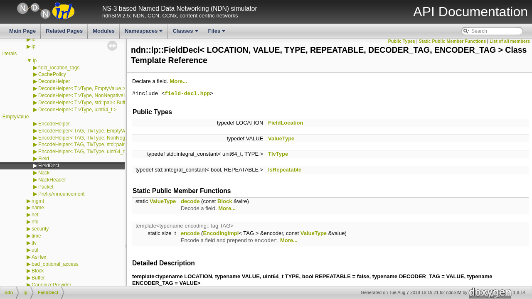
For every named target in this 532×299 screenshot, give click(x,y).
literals (9, 53)
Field (43, 159)
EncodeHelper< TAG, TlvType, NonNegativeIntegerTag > (101, 138)
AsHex (39, 257)
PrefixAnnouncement (61, 194)
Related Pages (64, 31)
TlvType (278, 154)
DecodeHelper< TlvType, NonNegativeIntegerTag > (94, 95)
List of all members (510, 41)
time (36, 236)
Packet (46, 187)
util (35, 250)
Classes (185, 33)
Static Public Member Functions (452, 41)
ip (33, 46)
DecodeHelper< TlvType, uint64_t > (77, 110)
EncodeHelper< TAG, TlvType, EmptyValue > (88, 131)
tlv (34, 243)
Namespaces (144, 33)
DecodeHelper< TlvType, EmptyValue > (82, 88)
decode (190, 201)
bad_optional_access (55, 264)
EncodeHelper (54, 124)
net (35, 215)
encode (190, 233)
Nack (43, 173)
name (38, 208)
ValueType (281, 138)
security (40, 229)
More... (178, 81)
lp (35, 61)
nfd (35, 222)
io (33, 39)
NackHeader (52, 180)
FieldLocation (285, 123)
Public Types (401, 41)
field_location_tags (58, 68)
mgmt (38, 201)
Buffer (38, 278)
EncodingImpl (221, 233)
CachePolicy (52, 74)
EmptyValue (15, 117)
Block (38, 271)
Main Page (22, 31)
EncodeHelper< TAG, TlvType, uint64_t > (83, 151)
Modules (104, 31)
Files (217, 33)
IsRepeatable (284, 170)
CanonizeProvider (51, 285)
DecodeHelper (54, 81)
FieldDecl (48, 166)
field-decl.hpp (187, 94)
